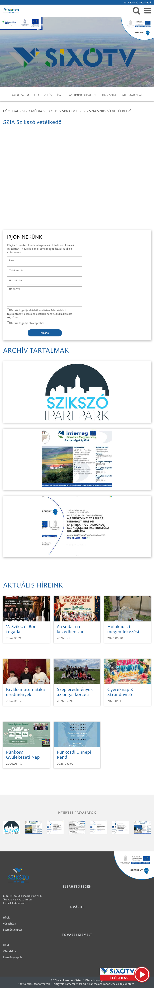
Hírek (6, 918)
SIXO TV (52, 111)
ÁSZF (60, 95)
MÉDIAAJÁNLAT (132, 95)
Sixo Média (32, 111)
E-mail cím (13, 278)
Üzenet (11, 288)
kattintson (18, 903)
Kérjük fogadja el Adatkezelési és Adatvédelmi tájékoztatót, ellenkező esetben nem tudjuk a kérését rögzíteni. (39, 314)
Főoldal (11, 111)
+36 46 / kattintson (20, 899)
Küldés (45, 332)
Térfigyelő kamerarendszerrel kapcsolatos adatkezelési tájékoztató (93, 984)
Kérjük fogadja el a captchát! (26, 323)
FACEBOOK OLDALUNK (82, 95)
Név (9, 258)
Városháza (9, 924)
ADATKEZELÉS (43, 95)
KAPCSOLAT (110, 95)
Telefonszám (14, 268)
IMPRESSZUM (20, 95)
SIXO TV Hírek (74, 111)
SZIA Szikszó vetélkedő (110, 111)
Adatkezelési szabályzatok (34, 984)
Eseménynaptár (12, 930)
